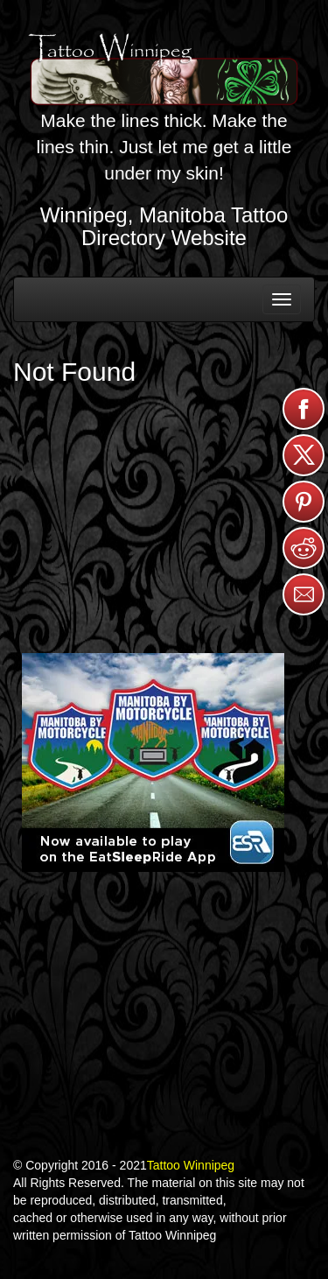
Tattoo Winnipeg (190, 1165)
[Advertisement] (153, 513)
